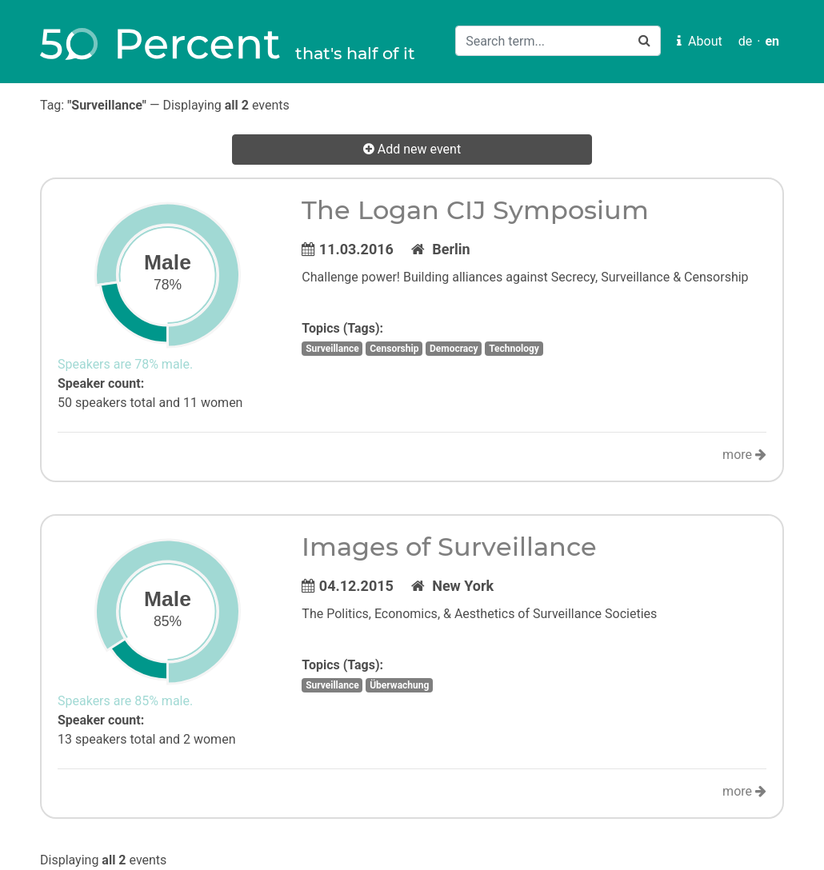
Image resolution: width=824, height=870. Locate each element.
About (699, 41)
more (744, 454)
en (772, 41)
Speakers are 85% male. (125, 700)
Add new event (412, 149)
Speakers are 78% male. (125, 364)
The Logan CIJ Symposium (475, 209)
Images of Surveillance (449, 546)
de (745, 41)
